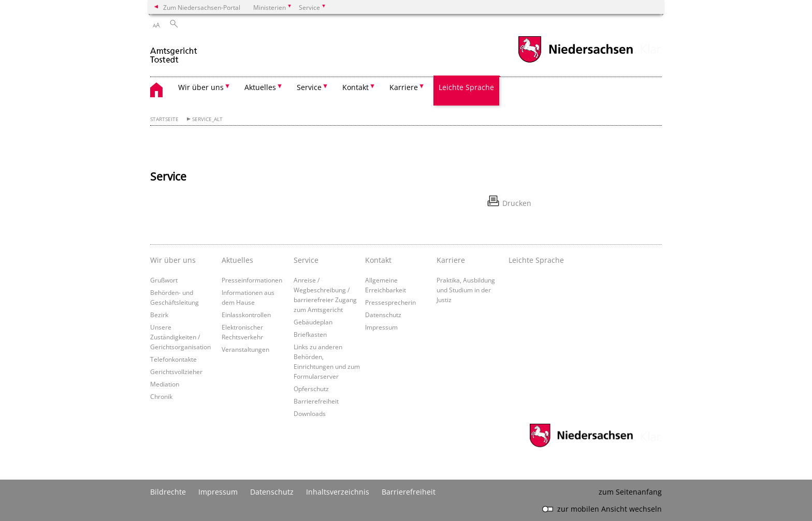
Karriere (451, 260)
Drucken (516, 203)
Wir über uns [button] (201, 87)
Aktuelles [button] (260, 87)
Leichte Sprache (466, 87)
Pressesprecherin (390, 302)
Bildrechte (168, 492)
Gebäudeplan (313, 322)
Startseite (164, 119)
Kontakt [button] (355, 87)
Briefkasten (310, 334)
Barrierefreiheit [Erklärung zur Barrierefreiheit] (409, 492)
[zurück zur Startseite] (174, 51)
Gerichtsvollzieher (176, 371)
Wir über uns (173, 260)
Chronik (161, 396)
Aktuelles (237, 260)
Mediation (164, 384)
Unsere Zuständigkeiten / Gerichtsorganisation (180, 337)
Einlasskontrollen (246, 314)
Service (306, 260)
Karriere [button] (403, 87)
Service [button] (309, 87)
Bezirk (159, 314)
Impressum (381, 327)
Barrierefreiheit (316, 401)
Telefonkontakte (173, 359)
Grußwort (164, 280)
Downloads (310, 413)
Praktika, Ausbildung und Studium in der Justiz (466, 290)
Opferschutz (311, 388)
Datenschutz (383, 314)
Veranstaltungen (245, 349)
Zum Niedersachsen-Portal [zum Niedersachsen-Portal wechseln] (201, 7)
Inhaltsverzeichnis (337, 492)
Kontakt (378, 260)
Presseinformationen (252, 280)
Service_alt (207, 119)
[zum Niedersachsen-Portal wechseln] (575, 61)
